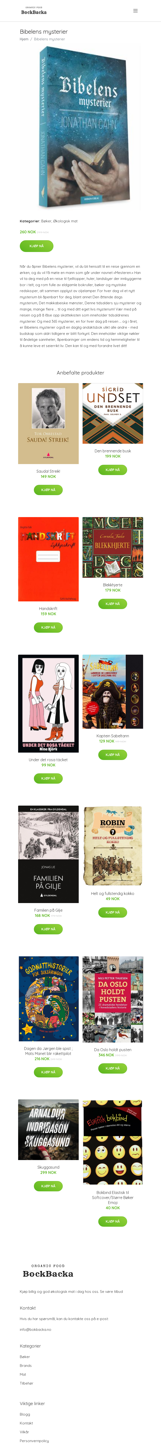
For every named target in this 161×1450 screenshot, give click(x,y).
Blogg (25, 1414)
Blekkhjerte (112, 585)
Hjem (24, 39)
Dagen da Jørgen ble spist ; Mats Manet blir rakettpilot (48, 1051)
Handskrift (48, 608)
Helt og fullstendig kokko (112, 893)
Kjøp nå (37, 246)
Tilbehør (26, 1383)
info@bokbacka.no (35, 1329)
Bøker (46, 221)
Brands (26, 1365)
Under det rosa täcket (48, 759)
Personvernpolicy (34, 1441)
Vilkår (24, 1432)
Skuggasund (48, 1167)
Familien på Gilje (48, 910)
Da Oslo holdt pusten (112, 1049)
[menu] (135, 10)
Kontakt (26, 1423)
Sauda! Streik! (48, 471)
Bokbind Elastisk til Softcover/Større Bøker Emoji (113, 1197)
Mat (23, 1374)
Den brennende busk (113, 451)
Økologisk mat (65, 221)
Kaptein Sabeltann (113, 735)
